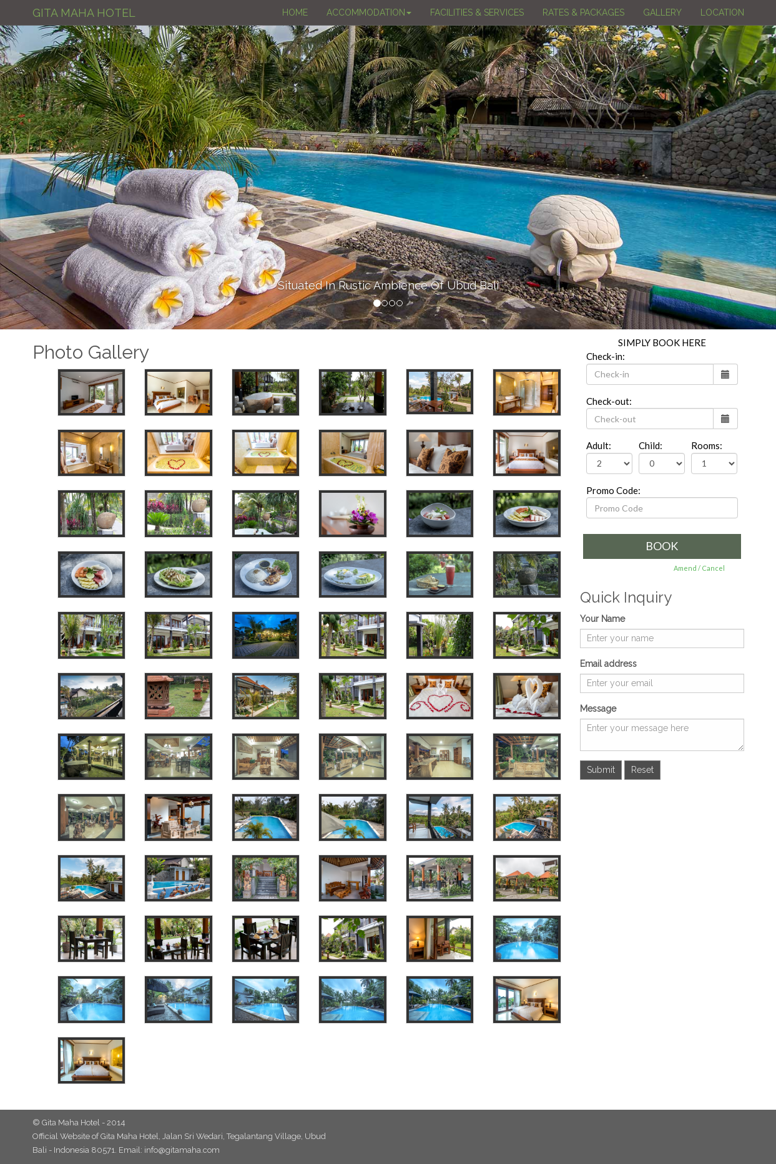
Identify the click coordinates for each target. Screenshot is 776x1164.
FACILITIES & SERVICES (477, 12)
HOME (295, 12)
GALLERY (662, 12)
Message (598, 709)
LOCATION (722, 12)
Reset (642, 770)
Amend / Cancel (699, 568)
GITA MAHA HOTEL (83, 12)
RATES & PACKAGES (583, 12)
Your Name (602, 619)
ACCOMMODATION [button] (369, 12)
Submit (601, 770)
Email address (608, 664)
